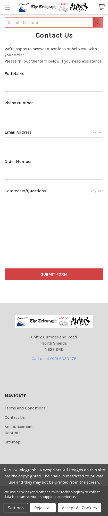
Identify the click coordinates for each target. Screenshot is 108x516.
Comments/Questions (54, 190)
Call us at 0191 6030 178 (54, 358)
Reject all (43, 508)
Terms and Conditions (25, 408)
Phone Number (19, 102)
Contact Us (15, 417)
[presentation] (44, 252)
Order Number (18, 161)
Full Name (14, 73)
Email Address (54, 132)
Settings (16, 508)
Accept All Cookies (79, 508)
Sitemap (12, 442)
